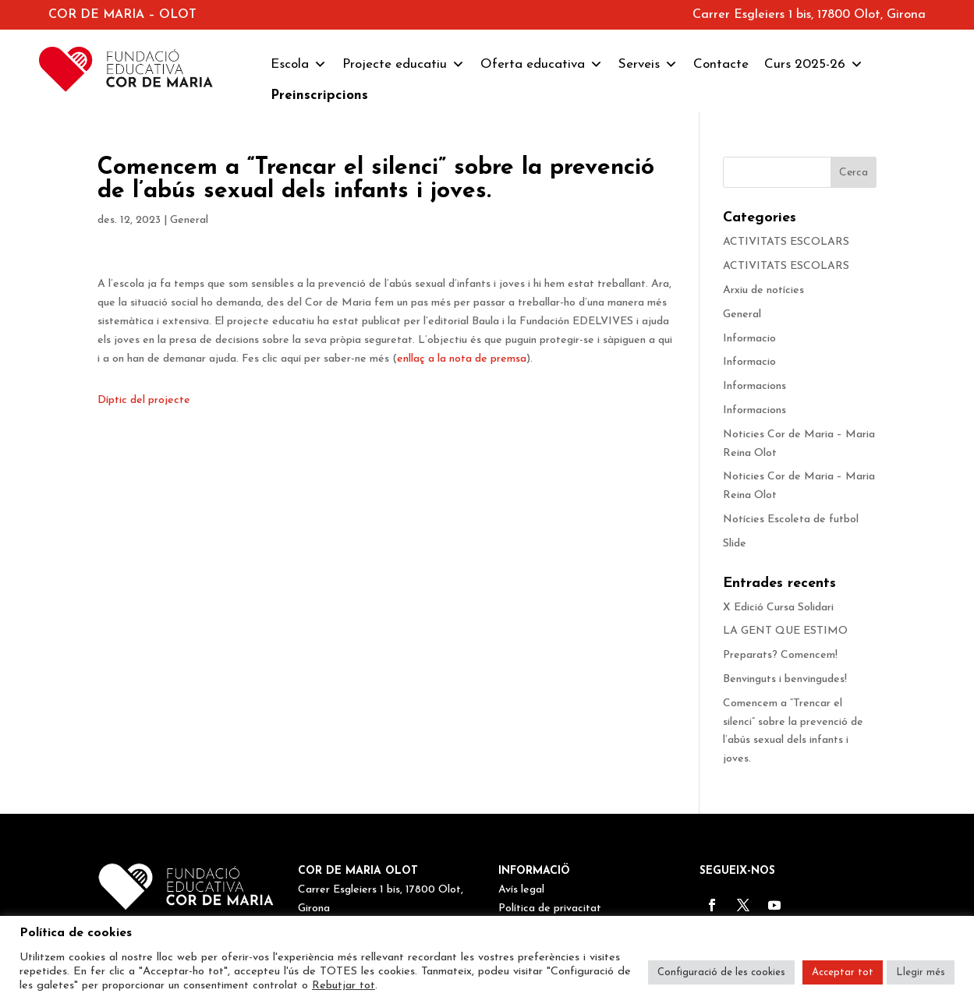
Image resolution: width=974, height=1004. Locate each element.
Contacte (721, 64)
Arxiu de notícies (763, 290)
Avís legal (521, 890)
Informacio (749, 339)
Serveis (648, 64)
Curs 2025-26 (813, 64)
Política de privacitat (549, 908)
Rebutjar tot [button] (343, 986)
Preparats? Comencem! (780, 655)
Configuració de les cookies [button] (721, 972)
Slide (734, 544)
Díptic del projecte (143, 400)
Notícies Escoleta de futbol (791, 519)
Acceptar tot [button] (842, 972)
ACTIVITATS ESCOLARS (786, 242)
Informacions (754, 386)
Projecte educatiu (403, 64)
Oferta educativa (541, 64)
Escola (299, 64)
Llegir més (920, 972)
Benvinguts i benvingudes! (785, 679)
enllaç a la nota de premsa (461, 359)
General (189, 220)
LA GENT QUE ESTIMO (785, 631)
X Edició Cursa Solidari (778, 607)
